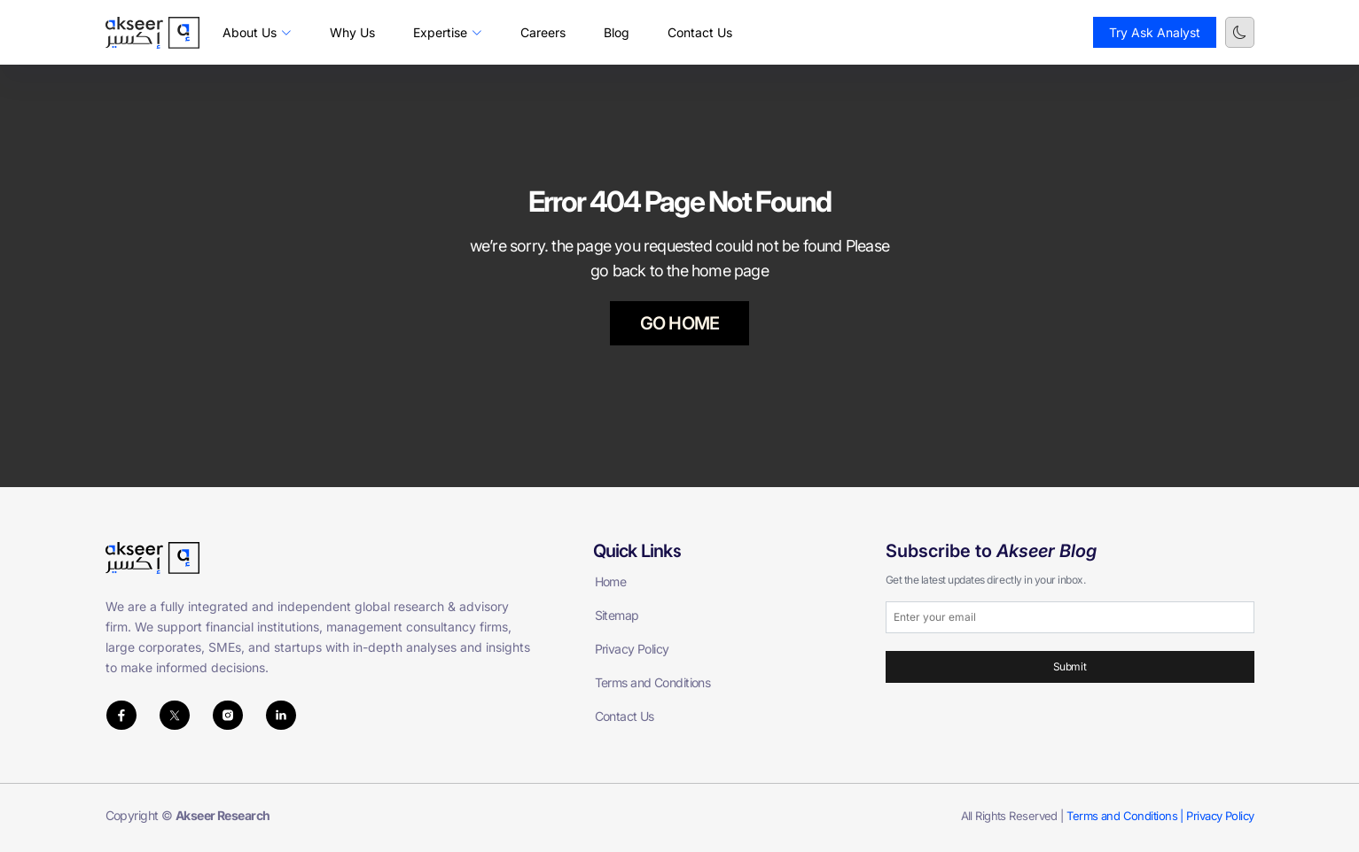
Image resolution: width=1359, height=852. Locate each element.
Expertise (447, 32)
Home (611, 581)
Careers (543, 32)
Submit (1069, 666)
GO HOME (679, 323)
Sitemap (617, 615)
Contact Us (700, 32)
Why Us (352, 32)
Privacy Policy (632, 648)
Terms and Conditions (653, 682)
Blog (616, 32)
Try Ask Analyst (1154, 32)
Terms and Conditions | (1126, 816)
